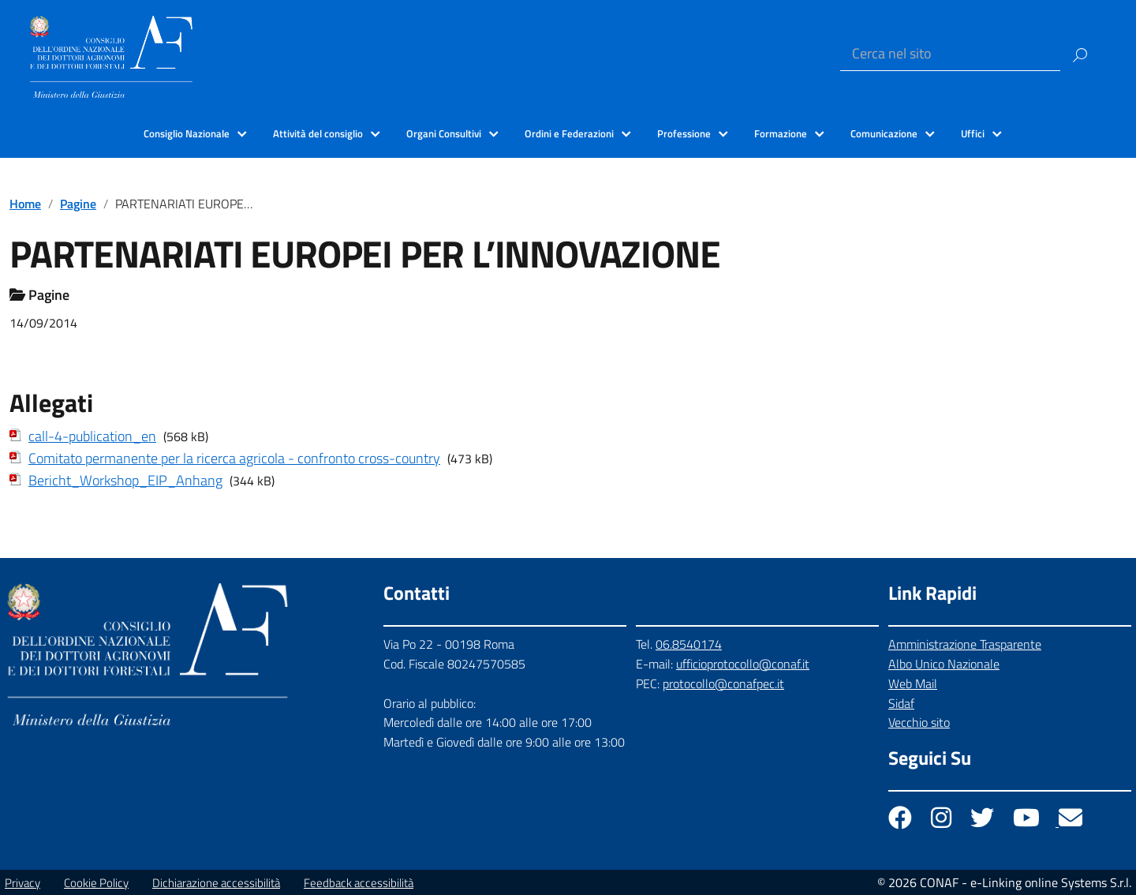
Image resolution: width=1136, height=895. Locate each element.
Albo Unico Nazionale (944, 663)
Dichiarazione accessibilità (216, 883)
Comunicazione (883, 133)
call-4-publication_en (92, 436)
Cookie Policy (96, 883)
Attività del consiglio (318, 133)
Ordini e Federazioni (569, 133)
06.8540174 (689, 644)
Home (25, 203)
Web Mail (912, 683)
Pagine (78, 203)
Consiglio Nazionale (187, 133)
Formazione (780, 133)
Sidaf (901, 703)
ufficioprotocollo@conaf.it (742, 663)
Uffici (973, 133)
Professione (684, 133)
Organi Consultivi (443, 133)
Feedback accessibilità (358, 883)
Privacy (22, 883)
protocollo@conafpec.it (723, 683)
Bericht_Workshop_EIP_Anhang (125, 480)
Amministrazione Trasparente (964, 644)
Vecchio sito (919, 722)
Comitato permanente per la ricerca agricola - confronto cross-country (234, 458)
